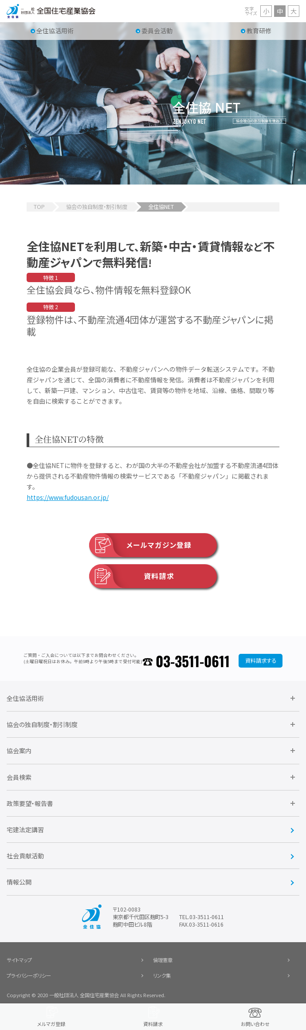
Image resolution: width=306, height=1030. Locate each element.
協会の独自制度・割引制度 (96, 207)
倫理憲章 (163, 959)
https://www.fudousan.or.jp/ (68, 497)
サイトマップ (19, 959)
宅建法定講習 (25, 829)
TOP (39, 207)
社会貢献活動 (25, 855)
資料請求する (260, 660)
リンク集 (162, 975)
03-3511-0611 (193, 660)
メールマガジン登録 (140, 545)
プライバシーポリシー (29, 975)
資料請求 (131, 576)
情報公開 (19, 881)
